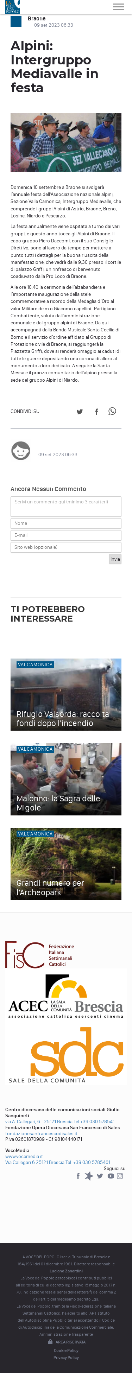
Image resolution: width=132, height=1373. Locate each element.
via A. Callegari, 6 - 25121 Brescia (39, 1122)
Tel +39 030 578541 (94, 1122)
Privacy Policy (66, 1357)
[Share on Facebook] (97, 412)
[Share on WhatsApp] (113, 412)
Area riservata (66, 1342)
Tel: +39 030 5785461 (87, 1162)
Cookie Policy (66, 1350)
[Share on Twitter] (80, 412)
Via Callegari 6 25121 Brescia (34, 1162)
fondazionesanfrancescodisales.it (41, 1134)
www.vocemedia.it (24, 1156)
